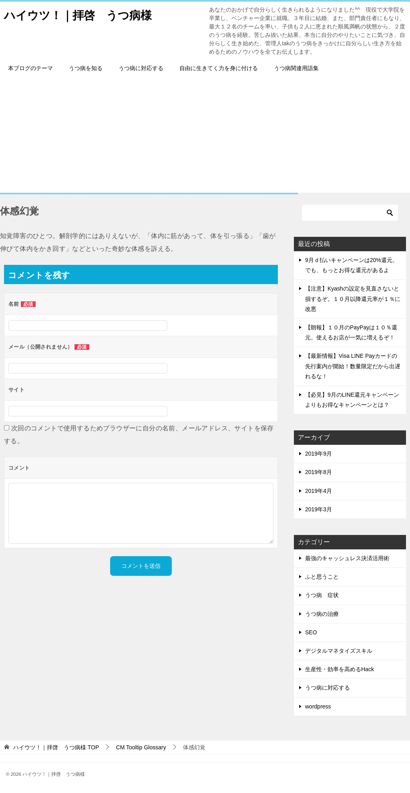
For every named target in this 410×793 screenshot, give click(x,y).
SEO (311, 632)
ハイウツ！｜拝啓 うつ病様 (83, 14)
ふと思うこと (322, 576)
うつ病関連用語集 (296, 68)
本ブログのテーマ (30, 68)
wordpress (318, 706)
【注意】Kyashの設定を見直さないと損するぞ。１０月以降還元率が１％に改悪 (352, 298)
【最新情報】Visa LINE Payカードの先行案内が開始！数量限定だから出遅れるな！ (352, 366)
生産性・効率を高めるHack (339, 669)
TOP (56, 747)
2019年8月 (318, 472)
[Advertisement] (205, 137)
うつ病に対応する (141, 68)
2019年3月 (318, 509)
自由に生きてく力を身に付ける (218, 68)
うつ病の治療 (322, 614)
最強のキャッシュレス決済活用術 (347, 558)
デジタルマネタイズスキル (338, 651)
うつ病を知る (85, 68)
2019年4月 (318, 491)
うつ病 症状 (322, 595)
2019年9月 (318, 453)
